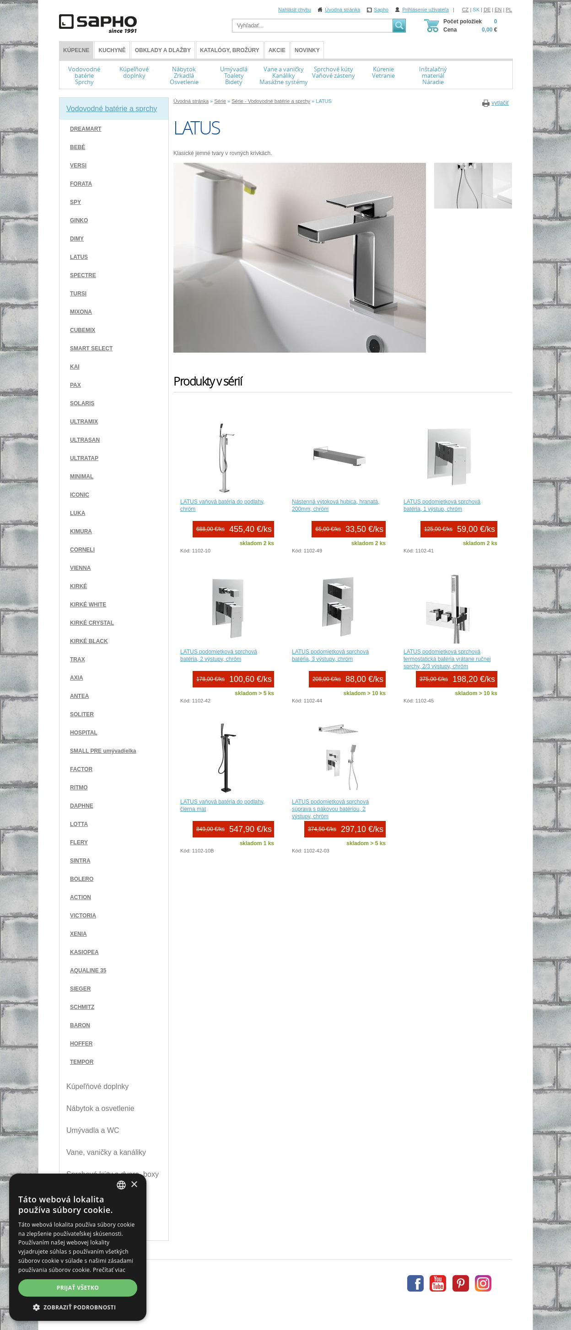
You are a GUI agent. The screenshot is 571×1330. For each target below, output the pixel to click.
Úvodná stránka (342, 9)
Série (220, 101)
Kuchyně (111, 50)
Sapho (381, 9)
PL (509, 9)
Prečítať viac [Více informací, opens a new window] (109, 1270)
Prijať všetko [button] (78, 1288)
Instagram (483, 1283)
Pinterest (460, 1283)
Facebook (415, 1283)
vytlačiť (500, 103)
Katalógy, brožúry (229, 50)
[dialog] (77, 1247)
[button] (77, 1307)
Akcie (277, 50)
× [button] (133, 1184)
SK (476, 9)
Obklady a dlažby (163, 50)
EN (498, 9)
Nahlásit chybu (294, 9)
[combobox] (121, 1185)
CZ (465, 9)
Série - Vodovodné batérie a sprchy (271, 101)
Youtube (438, 1283)
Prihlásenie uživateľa (425, 9)
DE (487, 9)
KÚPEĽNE (76, 50)
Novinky (307, 50)
